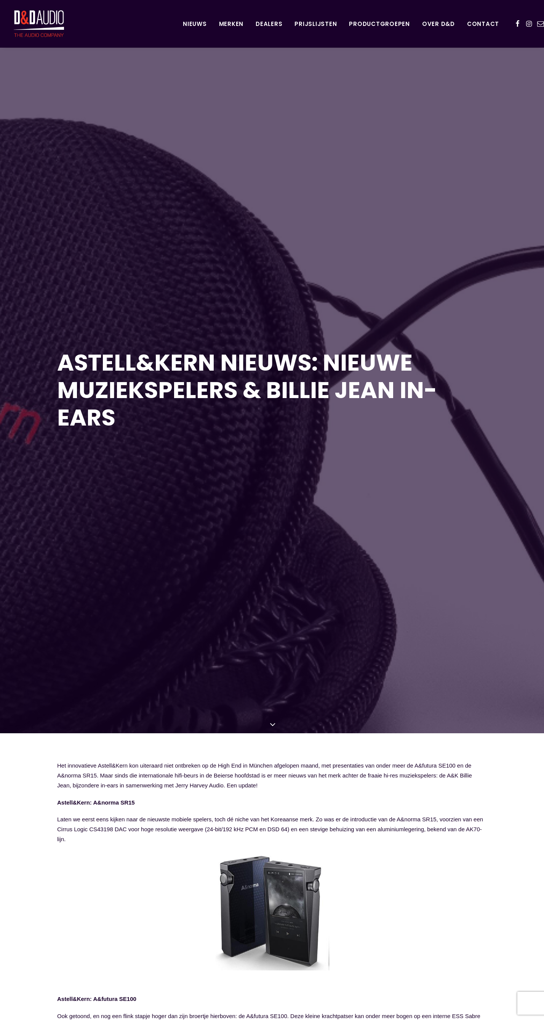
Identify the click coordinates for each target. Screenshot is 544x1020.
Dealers (269, 24)
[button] (517, 23)
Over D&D (438, 24)
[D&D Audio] (25, 23)
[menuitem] (195, 23)
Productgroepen (379, 24)
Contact (483, 24)
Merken (231, 24)
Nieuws (195, 24)
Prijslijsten (315, 24)
